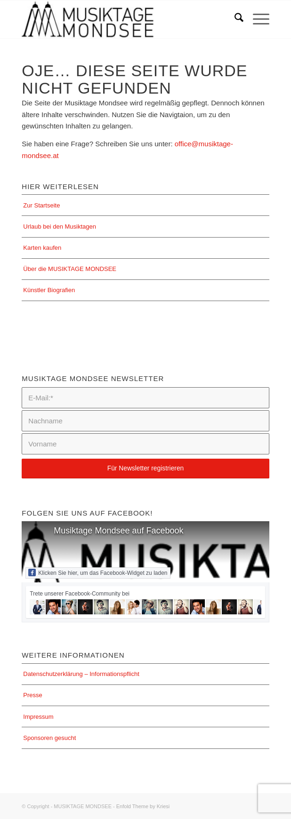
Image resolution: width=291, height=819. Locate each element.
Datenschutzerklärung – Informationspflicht (81, 673)
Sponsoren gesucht (49, 737)
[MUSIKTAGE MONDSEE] (120, 19)
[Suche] (234, 19)
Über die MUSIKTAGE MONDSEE (69, 268)
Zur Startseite (41, 205)
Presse (32, 695)
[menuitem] (234, 19)
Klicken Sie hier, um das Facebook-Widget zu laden (97, 572)
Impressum (38, 716)
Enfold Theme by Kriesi (143, 806)
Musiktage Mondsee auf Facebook (118, 530)
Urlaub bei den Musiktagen (59, 226)
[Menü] (256, 19)
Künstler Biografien (49, 290)
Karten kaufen (42, 247)
